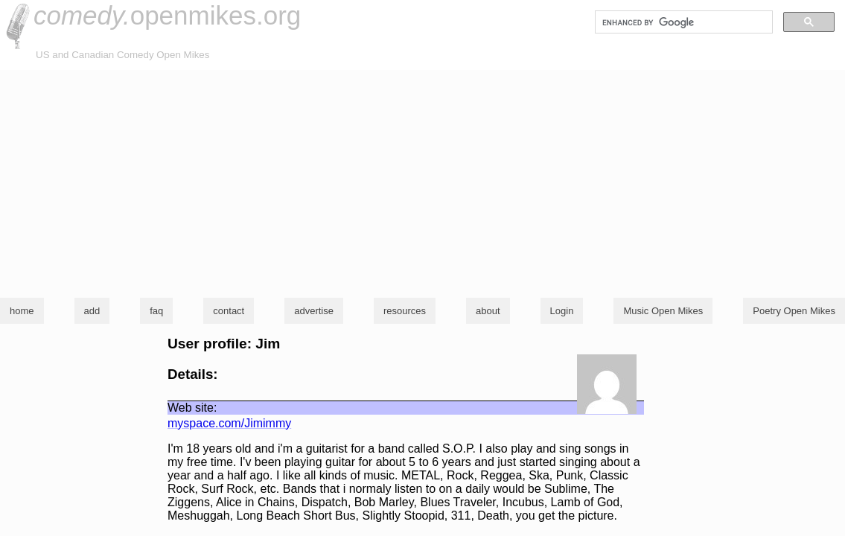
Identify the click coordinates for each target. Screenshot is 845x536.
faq (156, 310)
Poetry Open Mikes (794, 310)
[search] (682, 22)
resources (404, 310)
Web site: (192, 407)
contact (228, 310)
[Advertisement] (422, 181)
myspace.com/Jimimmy (229, 423)
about (488, 310)
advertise (314, 310)
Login (562, 310)
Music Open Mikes (663, 310)
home (22, 310)
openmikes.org (167, 15)
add (92, 310)
